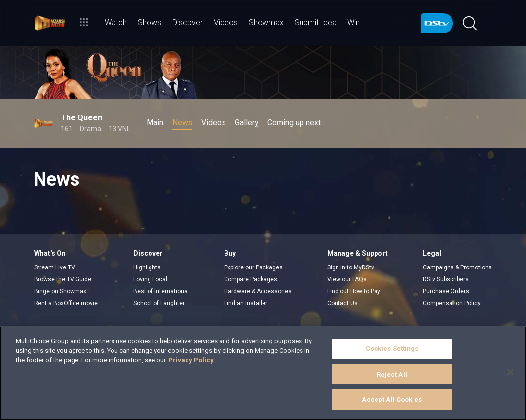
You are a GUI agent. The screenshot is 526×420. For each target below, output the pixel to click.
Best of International (161, 291)
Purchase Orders (446, 291)
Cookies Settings (392, 348)
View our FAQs (347, 279)
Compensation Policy (452, 303)
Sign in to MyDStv (350, 267)
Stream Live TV (54, 267)
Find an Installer (245, 303)
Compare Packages (250, 279)
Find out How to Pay (353, 291)
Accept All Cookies (391, 399)
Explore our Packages (253, 267)
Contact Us (342, 303)
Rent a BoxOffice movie (66, 303)
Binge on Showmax (60, 291)
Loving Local (150, 279)
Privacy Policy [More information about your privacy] (191, 360)
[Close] (510, 372)
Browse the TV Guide (62, 279)
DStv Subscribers (446, 279)
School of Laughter (159, 303)
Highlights (147, 267)
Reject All (392, 374)
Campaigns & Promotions (457, 267)
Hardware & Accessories (258, 291)
